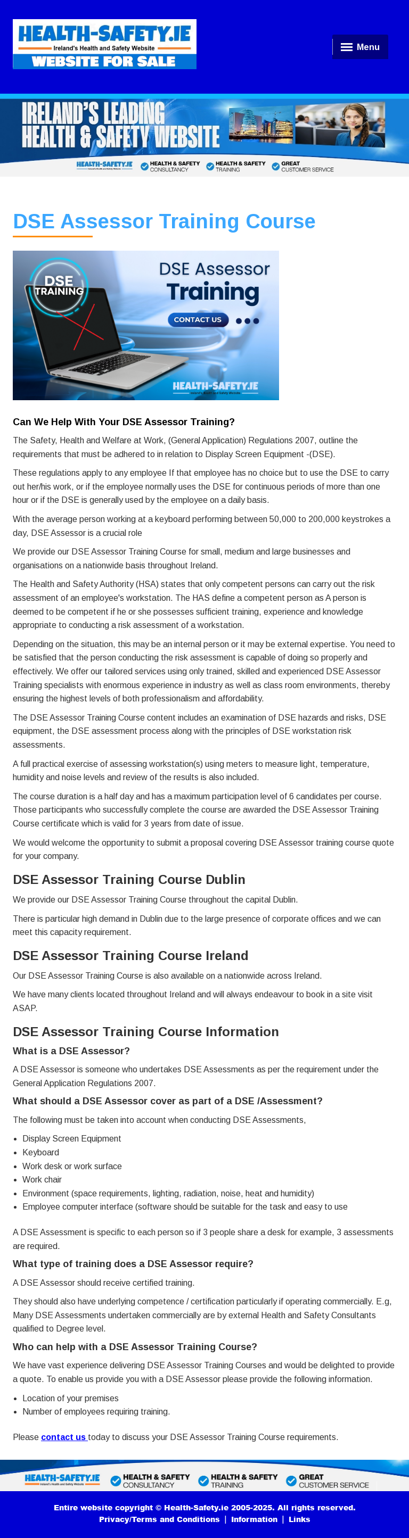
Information (254, 1519)
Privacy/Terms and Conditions (159, 1519)
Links (299, 1519)
